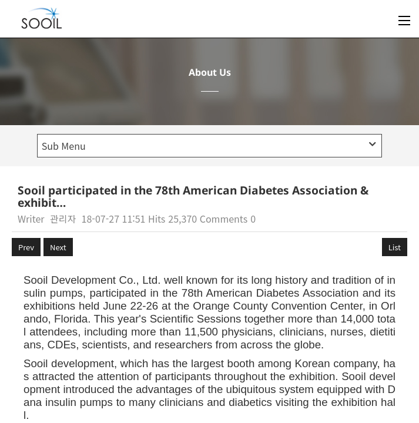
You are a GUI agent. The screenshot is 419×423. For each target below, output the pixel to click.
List (394, 247)
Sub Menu (209, 146)
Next (58, 247)
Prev (26, 247)
